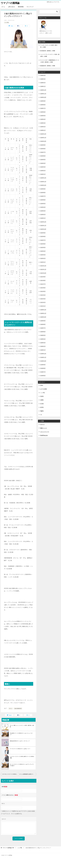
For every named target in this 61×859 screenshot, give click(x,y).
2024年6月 (43, 156)
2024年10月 (43, 141)
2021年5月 (43, 291)
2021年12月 (43, 265)
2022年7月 (43, 240)
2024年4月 (43, 163)
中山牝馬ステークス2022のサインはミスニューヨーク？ (21, 734)
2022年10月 (43, 229)
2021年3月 (43, 298)
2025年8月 (43, 104)
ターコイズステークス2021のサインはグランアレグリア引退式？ (22, 765)
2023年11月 (43, 181)
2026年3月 (43, 79)
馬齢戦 (42, 411)
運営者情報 (21, 6)
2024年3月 (43, 167)
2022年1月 (43, 262)
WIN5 (41, 385)
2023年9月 (43, 189)
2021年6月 (43, 287)
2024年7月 (43, 152)
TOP (8, 847)
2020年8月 (43, 324)
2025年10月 (43, 97)
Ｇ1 (41, 414)
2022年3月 (43, 254)
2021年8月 (43, 280)
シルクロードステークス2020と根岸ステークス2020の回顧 (22, 757)
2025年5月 (43, 115)
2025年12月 (43, 90)
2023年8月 (43, 192)
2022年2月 (43, 258)
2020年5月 (43, 335)
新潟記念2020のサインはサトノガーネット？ (20, 741)
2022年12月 (43, 222)
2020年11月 (43, 313)
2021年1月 (43, 306)
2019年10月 (43, 361)
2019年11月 (43, 357)
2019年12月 (43, 353)
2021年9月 (43, 276)
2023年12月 (43, 178)
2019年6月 (43, 375)
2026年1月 (43, 86)
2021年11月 (43, 269)
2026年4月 (43, 75)
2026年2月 (43, 82)
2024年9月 (43, 145)
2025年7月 (43, 108)
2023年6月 (43, 199)
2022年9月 (43, 232)
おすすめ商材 (43, 389)
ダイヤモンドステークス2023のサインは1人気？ (10, 774)
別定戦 (42, 396)
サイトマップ (30, 6)
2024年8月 (43, 148)
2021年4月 (43, 295)
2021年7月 (43, 284)
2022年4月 (43, 251)
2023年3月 (43, 211)
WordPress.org (44, 435)
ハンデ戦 (6, 22)
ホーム (3, 6)
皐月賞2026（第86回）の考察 (47, 50)
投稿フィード (43, 428)
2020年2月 (43, 346)
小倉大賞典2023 (17, 708)
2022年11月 (43, 225)
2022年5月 (43, 247)
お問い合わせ (11, 6)
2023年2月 (43, 214)
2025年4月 (43, 119)
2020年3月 (43, 342)
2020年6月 (43, 331)
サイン (10, 708)
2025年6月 (43, 112)
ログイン (42, 424)
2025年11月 (43, 93)
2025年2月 (43, 126)
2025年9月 (43, 101)
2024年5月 (43, 159)
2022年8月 (43, 236)
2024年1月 (43, 174)
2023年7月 (43, 196)
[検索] (49, 11)
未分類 (42, 403)
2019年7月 (43, 372)
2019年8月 (43, 368)
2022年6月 (43, 243)
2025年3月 (43, 123)
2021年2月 (43, 302)
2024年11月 (43, 137)
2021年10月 (43, 273)
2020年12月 (43, 309)
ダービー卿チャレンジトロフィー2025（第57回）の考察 (22, 726)
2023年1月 (43, 218)
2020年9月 (43, 320)
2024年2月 (43, 170)
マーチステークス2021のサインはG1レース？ (20, 748)
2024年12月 (43, 134)
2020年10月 (43, 317)
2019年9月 (43, 364)
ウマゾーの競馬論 (10, 3)
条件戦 (42, 407)
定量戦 (42, 400)
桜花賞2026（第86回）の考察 (47, 65)
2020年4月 (43, 339)
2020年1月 (43, 350)
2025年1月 (43, 130)
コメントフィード (44, 431)
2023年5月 (43, 203)
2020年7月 (43, 328)
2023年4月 (43, 207)
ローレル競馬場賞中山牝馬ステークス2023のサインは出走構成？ (27, 774)
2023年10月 (43, 185)
